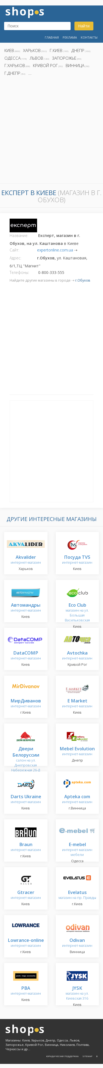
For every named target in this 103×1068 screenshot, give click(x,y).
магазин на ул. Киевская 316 (77, 993)
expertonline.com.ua (55, 250)
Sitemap (87, 1056)
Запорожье (64, 58)
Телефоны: (19, 272)
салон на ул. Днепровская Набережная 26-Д (25, 760)
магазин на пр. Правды (77, 895)
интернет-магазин (26, 560)
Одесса (12, 58)
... (30, 73)
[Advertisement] (51, 131)
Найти (84, 25)
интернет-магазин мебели (77, 850)
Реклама (70, 37)
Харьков (32, 50)
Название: (19, 235)
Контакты (89, 37)
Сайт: (14, 250)
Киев (9, 50)
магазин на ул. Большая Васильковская (77, 613)
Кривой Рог (45, 65)
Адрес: (15, 258)
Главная (52, 37)
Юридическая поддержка (62, 1056)
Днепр (77, 50)
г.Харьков (14, 65)
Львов (36, 58)
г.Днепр (12, 73)
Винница (75, 65)
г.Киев (56, 50)
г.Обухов (82, 280)
